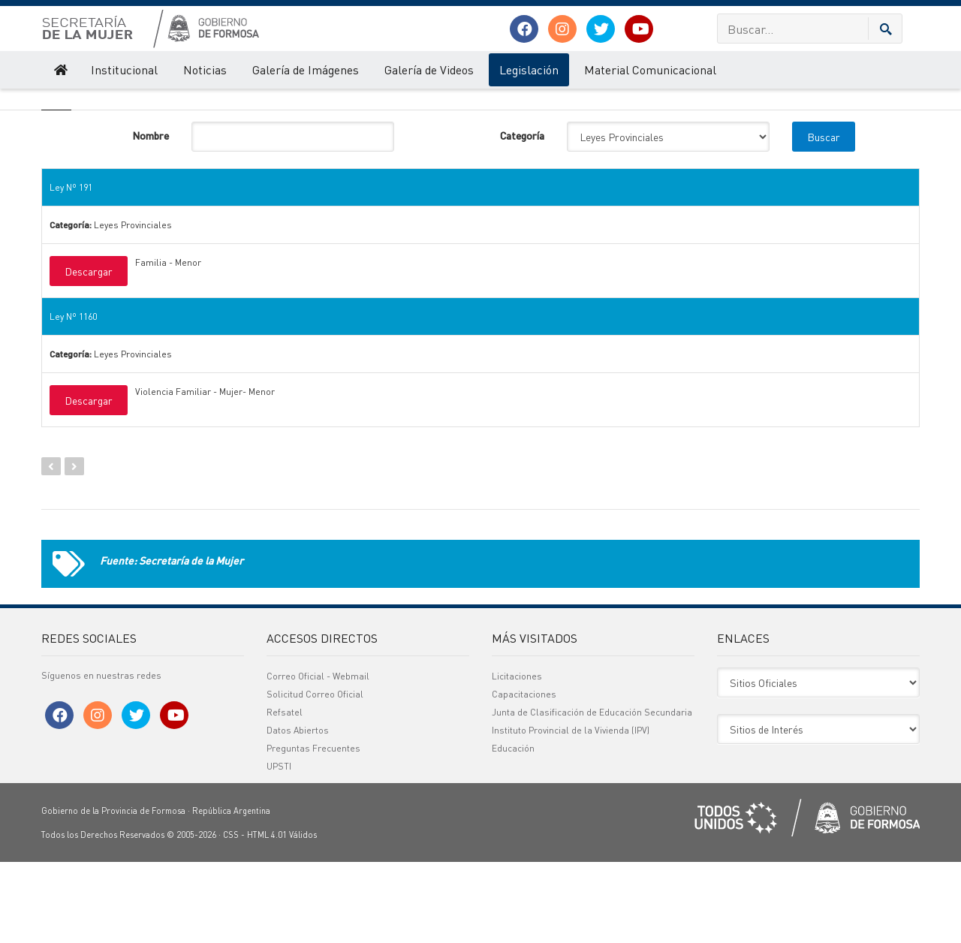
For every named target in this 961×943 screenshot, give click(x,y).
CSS (231, 916)
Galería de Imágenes (305, 69)
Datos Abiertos (298, 811)
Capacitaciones (524, 775)
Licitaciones (517, 757)
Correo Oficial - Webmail (318, 757)
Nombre (150, 216)
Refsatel (285, 793)
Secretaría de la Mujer (84, 103)
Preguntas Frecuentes (313, 829)
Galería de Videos (429, 69)
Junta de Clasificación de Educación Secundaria (592, 793)
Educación (513, 829)
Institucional (124, 69)
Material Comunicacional (650, 69)
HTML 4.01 (267, 916)
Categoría (522, 216)
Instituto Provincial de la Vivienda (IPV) (570, 811)
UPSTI (279, 847)
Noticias (205, 69)
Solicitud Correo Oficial (315, 775)
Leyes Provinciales (233, 103)
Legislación (529, 69)
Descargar (89, 352)
